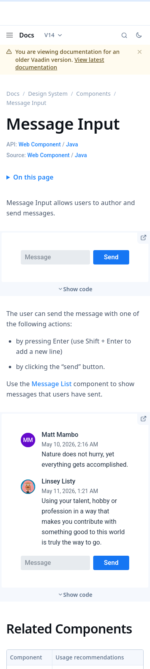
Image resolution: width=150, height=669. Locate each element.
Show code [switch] (77, 289)
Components (93, 93)
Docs (26, 35)
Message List (52, 383)
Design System (48, 93)
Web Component (39, 144)
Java (72, 144)
